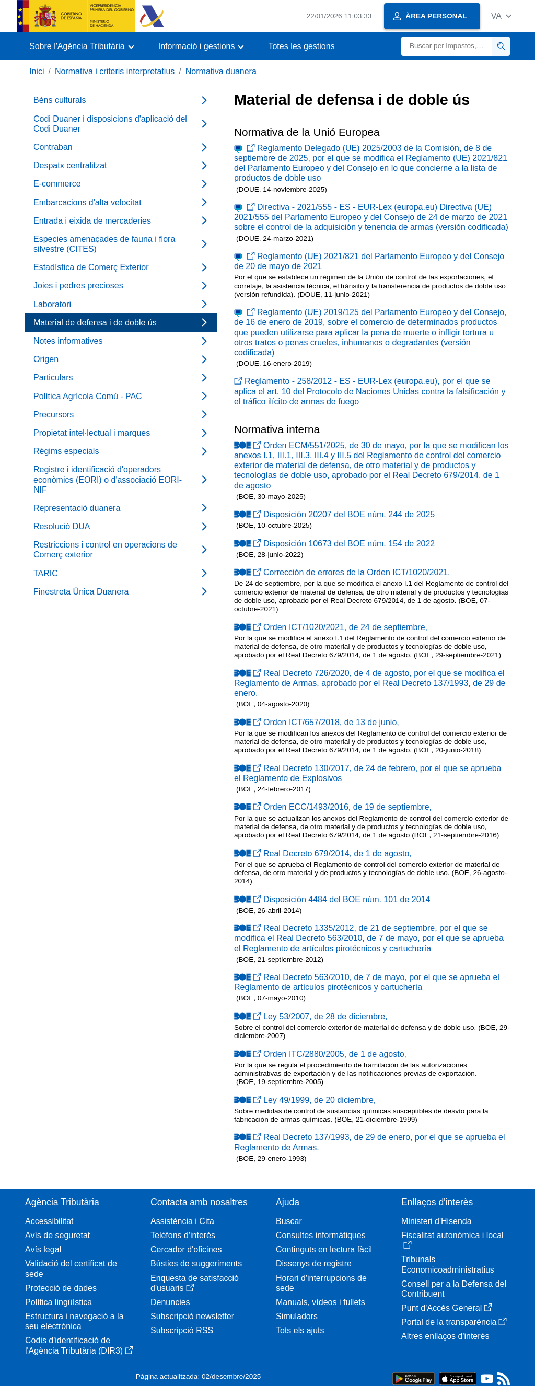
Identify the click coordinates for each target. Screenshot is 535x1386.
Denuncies (170, 1302)
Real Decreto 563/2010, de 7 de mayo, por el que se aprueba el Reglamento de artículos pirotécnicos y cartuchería (366, 982)
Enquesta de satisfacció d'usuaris (194, 1283)
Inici (36, 71)
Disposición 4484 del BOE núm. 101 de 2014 (332, 899)
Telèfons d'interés (182, 1235)
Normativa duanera (221, 71)
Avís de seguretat (57, 1235)
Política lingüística (58, 1302)
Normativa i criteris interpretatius (115, 71)
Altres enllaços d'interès (445, 1336)
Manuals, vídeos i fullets (320, 1302)
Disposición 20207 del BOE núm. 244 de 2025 (334, 514)
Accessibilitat (49, 1221)
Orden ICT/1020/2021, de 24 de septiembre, (330, 627)
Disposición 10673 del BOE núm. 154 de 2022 (334, 543)
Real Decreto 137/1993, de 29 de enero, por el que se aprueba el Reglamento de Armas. (369, 1142)
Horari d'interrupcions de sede (321, 1283)
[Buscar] (446, 46)
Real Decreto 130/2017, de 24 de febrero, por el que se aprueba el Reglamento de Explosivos (367, 773)
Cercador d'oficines (186, 1249)
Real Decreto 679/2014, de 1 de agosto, (323, 853)
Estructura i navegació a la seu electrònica (74, 1321)
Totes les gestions (301, 46)
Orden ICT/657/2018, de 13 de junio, (316, 722)
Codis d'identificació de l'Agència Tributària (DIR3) (79, 1345)
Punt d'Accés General (446, 1307)
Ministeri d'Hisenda (436, 1221)
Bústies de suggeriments (196, 1263)
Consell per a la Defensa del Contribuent (453, 1288)
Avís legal (43, 1249)
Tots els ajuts (300, 1330)
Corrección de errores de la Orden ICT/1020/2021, (342, 572)
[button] (501, 16)
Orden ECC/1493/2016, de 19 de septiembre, (333, 806)
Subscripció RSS (181, 1330)
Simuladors (297, 1316)
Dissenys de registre (314, 1263)
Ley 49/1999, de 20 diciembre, (305, 1100)
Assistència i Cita (182, 1221)
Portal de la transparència (454, 1322)
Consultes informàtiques (321, 1235)
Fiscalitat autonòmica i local (452, 1240)
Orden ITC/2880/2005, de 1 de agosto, (320, 1054)
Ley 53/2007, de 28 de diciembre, (311, 1016)
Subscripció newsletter (192, 1316)
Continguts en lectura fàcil (324, 1249)
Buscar (289, 1221)
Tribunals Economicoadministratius (447, 1264)
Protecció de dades (61, 1288)
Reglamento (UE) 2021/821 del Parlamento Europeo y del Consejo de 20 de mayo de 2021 (369, 261)
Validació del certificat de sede (71, 1268)
